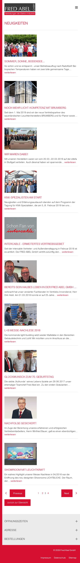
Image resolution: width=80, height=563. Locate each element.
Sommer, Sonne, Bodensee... (24, 61)
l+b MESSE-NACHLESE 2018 (22, 330)
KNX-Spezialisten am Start (23, 197)
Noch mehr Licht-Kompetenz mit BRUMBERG (35, 108)
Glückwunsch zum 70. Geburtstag (29, 377)
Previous (17, 493)
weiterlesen (10, 72)
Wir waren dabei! (16, 154)
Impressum (46, 557)
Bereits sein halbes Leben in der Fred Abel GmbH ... (40, 287)
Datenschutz (60, 557)
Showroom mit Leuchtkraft (24, 470)
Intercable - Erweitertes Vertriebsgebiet (34, 244)
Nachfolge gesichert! (20, 423)
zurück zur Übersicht (17, 502)
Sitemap (72, 557)
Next (67, 493)
